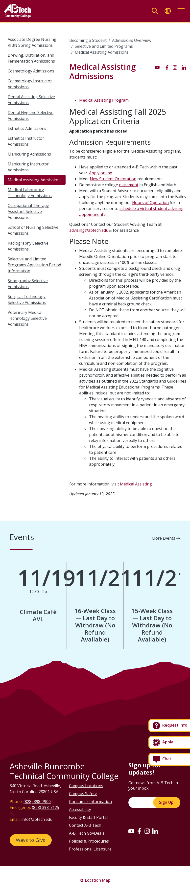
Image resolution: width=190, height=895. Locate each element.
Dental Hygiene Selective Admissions (30, 115)
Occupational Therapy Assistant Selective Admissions (28, 211)
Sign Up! (166, 802)
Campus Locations (86, 785)
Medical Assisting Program (104, 100)
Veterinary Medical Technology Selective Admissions (27, 318)
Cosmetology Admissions (31, 71)
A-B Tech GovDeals (86, 833)
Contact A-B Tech (85, 825)
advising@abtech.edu (88, 230)
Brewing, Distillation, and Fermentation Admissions (31, 58)
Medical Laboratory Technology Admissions (30, 192)
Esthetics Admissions (27, 128)
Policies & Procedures (89, 841)
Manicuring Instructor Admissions (28, 167)
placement (128, 184)
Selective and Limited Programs (104, 46)
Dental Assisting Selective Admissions (31, 99)
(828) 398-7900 (37, 801)
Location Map (97, 880)
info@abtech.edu (36, 819)
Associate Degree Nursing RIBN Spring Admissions (32, 42)
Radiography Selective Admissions (28, 246)
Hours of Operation (150, 202)
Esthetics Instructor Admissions (26, 141)
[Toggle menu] (181, 11)
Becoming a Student (88, 40)
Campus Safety (83, 793)
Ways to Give (31, 840)
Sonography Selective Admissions (28, 283)
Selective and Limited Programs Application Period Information (34, 265)
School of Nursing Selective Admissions (33, 230)
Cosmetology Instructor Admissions (30, 84)
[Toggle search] (154, 11)
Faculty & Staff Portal (88, 817)
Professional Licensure (90, 849)
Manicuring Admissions (29, 154)
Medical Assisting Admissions (35, 180)
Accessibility (80, 809)
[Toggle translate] (167, 11)
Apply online (100, 173)
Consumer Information (90, 801)
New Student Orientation (113, 179)
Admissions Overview (131, 40)
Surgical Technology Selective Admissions (27, 299)
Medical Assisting (136, 484)
